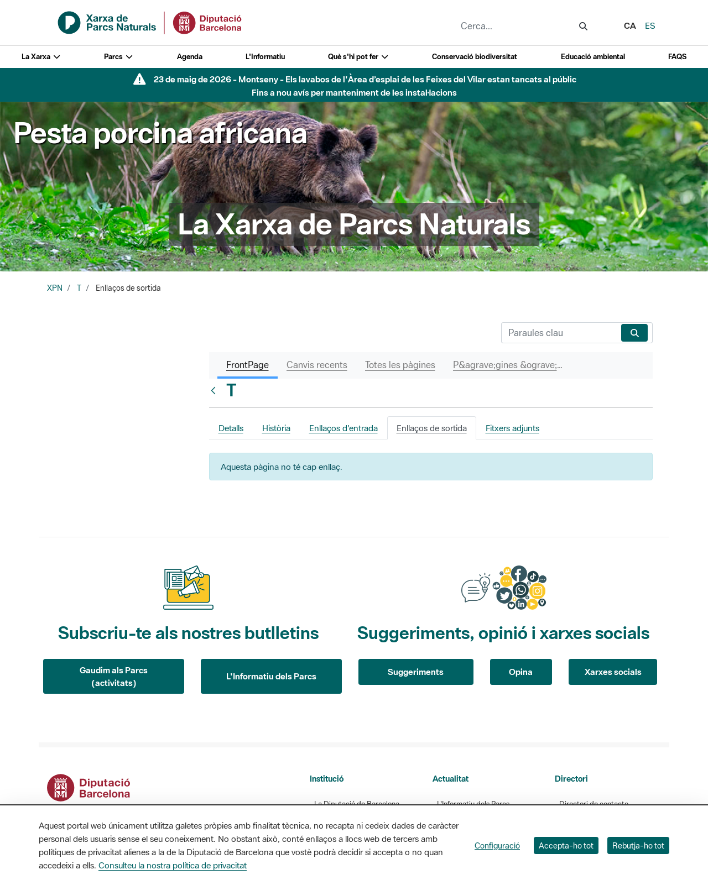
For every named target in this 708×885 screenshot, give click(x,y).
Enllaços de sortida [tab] (432, 427)
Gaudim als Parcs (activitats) (114, 676)
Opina (521, 671)
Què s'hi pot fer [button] (358, 56)
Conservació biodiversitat (474, 56)
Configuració (497, 845)
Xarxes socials (613, 671)
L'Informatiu (265, 56)
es (650, 25)
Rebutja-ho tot (638, 845)
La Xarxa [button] (41, 56)
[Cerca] (559, 332)
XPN (55, 288)
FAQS (677, 56)
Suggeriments (416, 671)
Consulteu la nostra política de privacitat (172, 865)
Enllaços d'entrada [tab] (343, 427)
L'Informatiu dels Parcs (271, 676)
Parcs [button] (118, 56)
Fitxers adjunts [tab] (512, 427)
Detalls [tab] (230, 427)
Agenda (189, 56)
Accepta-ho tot (566, 845)
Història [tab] (276, 427)
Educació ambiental (593, 56)
